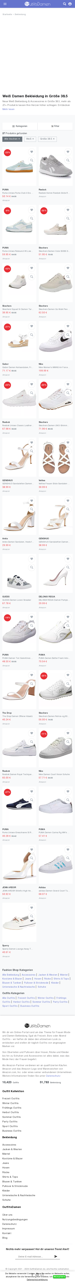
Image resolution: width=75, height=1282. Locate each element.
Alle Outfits (8, 998)
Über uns (7, 1215)
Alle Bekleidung (10, 975)
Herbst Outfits (21, 1002)
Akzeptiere (59, 1277)
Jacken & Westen (47, 975)
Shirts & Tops (61, 979)
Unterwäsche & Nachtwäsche (18, 987)
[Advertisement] (37, 55)
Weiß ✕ (30, 139)
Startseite (7, 15)
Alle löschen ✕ (12, 139)
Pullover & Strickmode (36, 983)
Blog (5, 1238)
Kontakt (6, 1233)
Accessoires (28, 975)
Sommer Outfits (41, 1002)
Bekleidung (20, 15)
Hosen (37, 979)
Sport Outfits (10, 1006)
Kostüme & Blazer (12, 979)
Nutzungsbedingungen (15, 1220)
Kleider (55, 983)
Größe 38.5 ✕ (47, 139)
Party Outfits (60, 1002)
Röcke (47, 979)
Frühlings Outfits (11, 1108)
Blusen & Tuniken (11, 983)
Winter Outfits (46, 998)
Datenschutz (53, 1076)
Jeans (28, 979)
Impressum (8, 1229)
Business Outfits (29, 1006)
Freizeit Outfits (26, 998)
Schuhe (42, 987)
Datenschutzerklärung (37, 1280)
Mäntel (64, 975)
